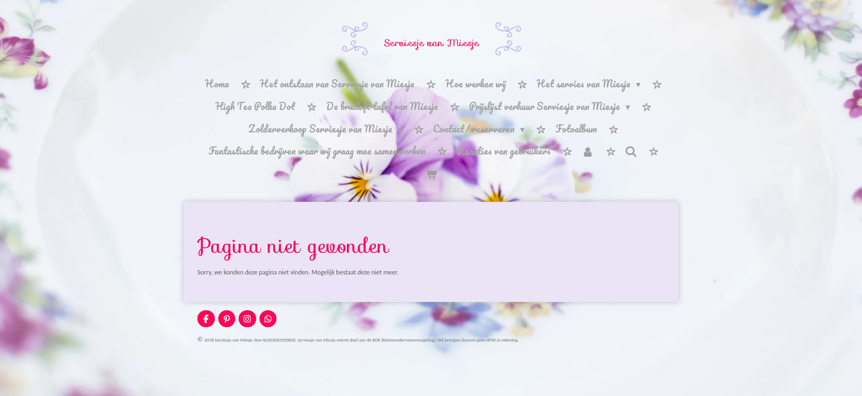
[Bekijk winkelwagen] (431, 174)
